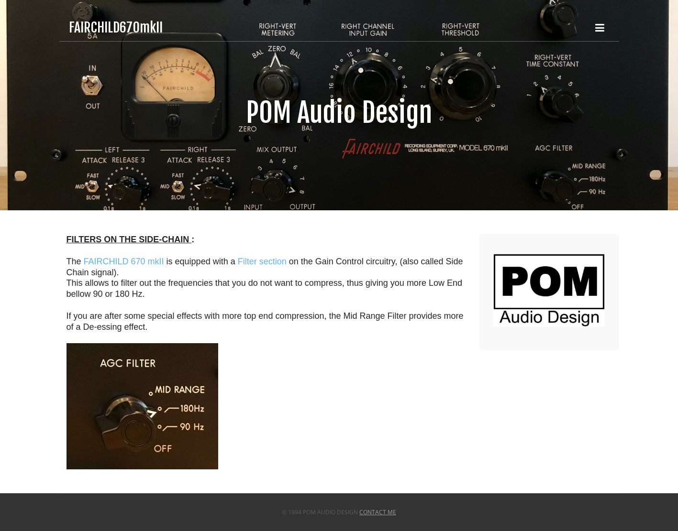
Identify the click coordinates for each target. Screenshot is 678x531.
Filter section (262, 261)
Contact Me (377, 512)
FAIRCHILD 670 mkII (124, 261)
